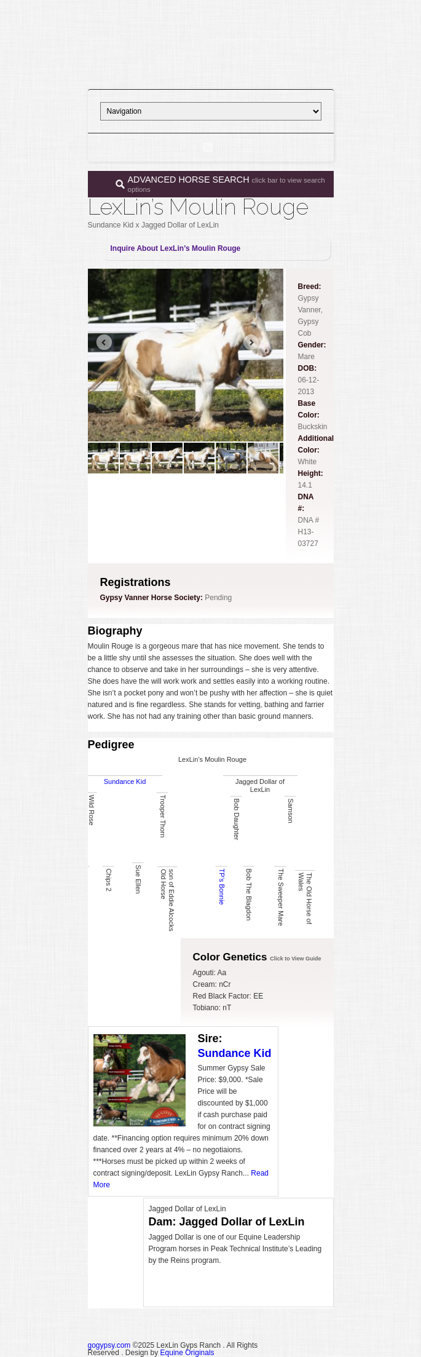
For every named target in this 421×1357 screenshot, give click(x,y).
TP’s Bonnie (221, 887)
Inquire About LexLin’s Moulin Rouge (176, 248)
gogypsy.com (109, 1345)
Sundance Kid (125, 781)
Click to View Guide (295, 958)
